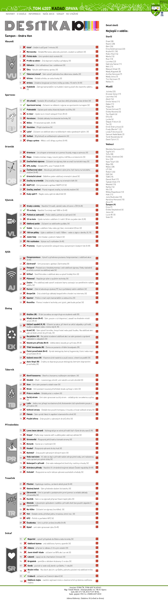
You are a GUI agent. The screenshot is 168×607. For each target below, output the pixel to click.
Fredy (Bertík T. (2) (113, 129)
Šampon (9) (111, 204)
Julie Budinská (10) (114, 197)
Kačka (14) (110, 187)
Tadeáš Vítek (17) (113, 182)
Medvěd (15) (111, 184)
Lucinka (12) (111, 61)
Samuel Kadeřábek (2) (115, 134)
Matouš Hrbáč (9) (113, 69)
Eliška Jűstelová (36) (114, 156)
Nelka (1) (109, 81)
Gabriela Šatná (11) (114, 64)
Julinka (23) (111, 91)
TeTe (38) (109, 154)
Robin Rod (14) (112, 54)
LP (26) (109, 169)
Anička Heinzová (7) (114, 74)
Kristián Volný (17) (113, 94)
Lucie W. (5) (110, 214)
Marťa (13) (110, 56)
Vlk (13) (109, 189)
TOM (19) (109, 176)
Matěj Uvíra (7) (112, 76)
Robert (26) (110, 171)
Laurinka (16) (111, 96)
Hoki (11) (109, 194)
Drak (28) (110, 41)
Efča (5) (109, 116)
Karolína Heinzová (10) (115, 199)
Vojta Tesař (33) (112, 161)
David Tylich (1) (112, 139)
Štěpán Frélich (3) (113, 121)
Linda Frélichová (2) (114, 131)
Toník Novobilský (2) (114, 137)
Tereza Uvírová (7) (113, 109)
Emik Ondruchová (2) (114, 126)
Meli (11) (109, 66)
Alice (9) (109, 202)
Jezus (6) (109, 212)
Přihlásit (163, 2)
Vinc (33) (109, 159)
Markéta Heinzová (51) (115, 149)
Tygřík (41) (110, 151)
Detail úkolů (112, 25)
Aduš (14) (110, 99)
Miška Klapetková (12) (115, 192)
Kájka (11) (110, 104)
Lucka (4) (110, 119)
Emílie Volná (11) (113, 101)
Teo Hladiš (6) (111, 114)
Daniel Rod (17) (112, 179)
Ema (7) (109, 207)
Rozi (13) (109, 59)
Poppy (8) (110, 106)
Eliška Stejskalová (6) (114, 209)
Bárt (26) (109, 46)
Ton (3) (108, 124)
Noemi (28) (110, 43)
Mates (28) (110, 166)
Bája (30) (109, 164)
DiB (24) (109, 174)
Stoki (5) (109, 217)
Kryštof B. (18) (112, 51)
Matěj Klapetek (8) (113, 71)
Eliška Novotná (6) (113, 111)
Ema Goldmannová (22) (115, 49)
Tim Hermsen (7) (113, 79)
